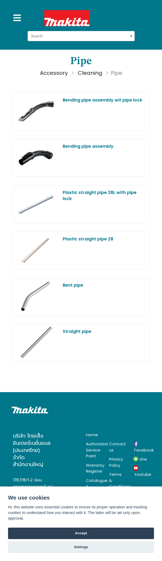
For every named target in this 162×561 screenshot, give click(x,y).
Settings (81, 547)
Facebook (141, 447)
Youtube (141, 471)
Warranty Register (93, 468)
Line (140, 459)
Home (92, 435)
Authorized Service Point (93, 450)
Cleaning (89, 73)
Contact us (117, 447)
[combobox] (81, 36)
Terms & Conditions (117, 480)
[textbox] (81, 36)
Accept (81, 533)
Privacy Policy (116, 462)
